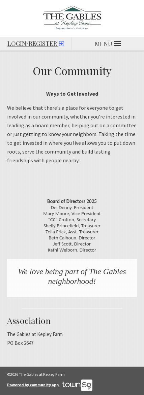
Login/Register (35, 42)
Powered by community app (49, 384)
